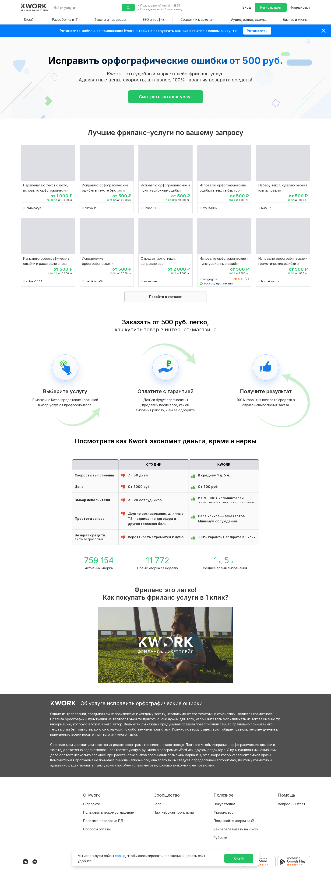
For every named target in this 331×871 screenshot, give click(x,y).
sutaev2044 (34, 281)
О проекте (91, 800)
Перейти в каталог (165, 297)
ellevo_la (90, 208)
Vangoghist (210, 279)
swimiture (150, 281)
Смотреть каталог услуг (165, 96)
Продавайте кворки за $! (234, 817)
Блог (157, 800)
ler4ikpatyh (33, 208)
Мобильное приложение (233, 842)
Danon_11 (150, 208)
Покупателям (224, 800)
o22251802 (209, 208)
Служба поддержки (294, 809)
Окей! (239, 858)
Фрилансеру (300, 7)
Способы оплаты (97, 825)
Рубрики (220, 834)
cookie (120, 856)
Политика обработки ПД (103, 817)
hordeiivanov (270, 281)
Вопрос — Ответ (291, 800)
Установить (257, 31)
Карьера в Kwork (96, 834)
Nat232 (266, 208)
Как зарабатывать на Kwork (236, 825)
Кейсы (158, 817)
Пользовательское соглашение (108, 809)
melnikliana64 (94, 281)
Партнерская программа (174, 809)
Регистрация (270, 7)
